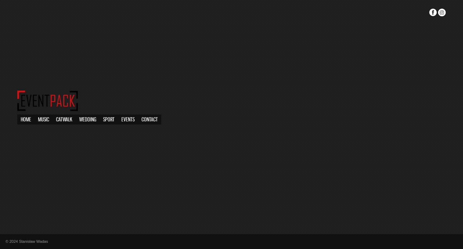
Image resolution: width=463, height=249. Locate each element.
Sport (65, 120)
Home (26, 120)
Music (43, 120)
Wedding (87, 120)
